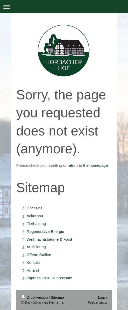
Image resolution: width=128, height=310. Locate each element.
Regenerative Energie (45, 231)
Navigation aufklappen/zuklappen (64, 6)
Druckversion (35, 297)
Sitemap (57, 297)
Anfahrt (33, 270)
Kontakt (33, 262)
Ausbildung (36, 247)
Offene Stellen (39, 254)
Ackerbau (35, 216)
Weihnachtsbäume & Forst (49, 239)
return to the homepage (88, 165)
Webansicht (97, 302)
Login (102, 297)
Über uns (34, 208)
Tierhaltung (36, 223)
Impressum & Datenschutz (49, 278)
